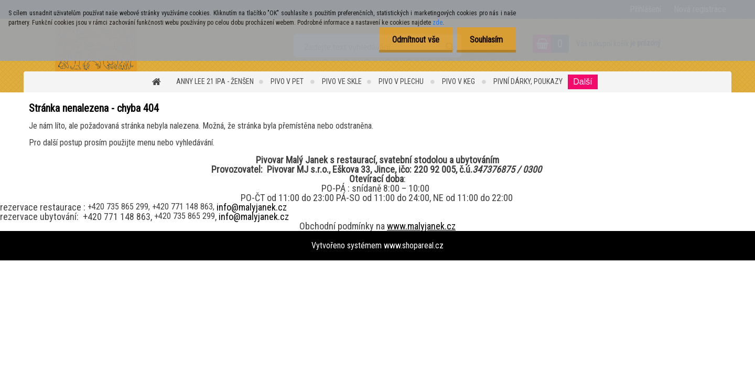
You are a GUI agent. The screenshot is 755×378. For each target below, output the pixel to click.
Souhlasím (486, 40)
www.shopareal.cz (414, 245)
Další (582, 81)
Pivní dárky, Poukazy (528, 81)
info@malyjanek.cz (252, 207)
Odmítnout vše (415, 40)
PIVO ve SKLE (342, 81)
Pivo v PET (288, 81)
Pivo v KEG (459, 81)
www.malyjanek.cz (421, 226)
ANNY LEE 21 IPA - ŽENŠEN (215, 81)
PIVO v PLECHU (402, 81)
